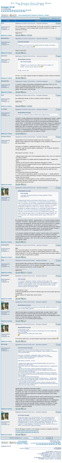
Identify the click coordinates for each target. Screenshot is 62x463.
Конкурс (47, 15)
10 (12, 10)
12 (16, 10)
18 (26, 10)
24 (7, 11)
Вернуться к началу (6, 35)
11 (14, 10)
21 (1, 11)
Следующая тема (55, 18)
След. (24, 11)
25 (8, 11)
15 (21, 10)
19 (28, 10)
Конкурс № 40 (7, 7)
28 (14, 11)
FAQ (12, 3)
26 (10, 11)
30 (17, 11)
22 (3, 11)
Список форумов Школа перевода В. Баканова (30, 15)
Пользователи (25, 3)
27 (12, 11)
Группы (33, 3)
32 (21, 11)
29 (16, 11)
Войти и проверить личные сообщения (28, 4)
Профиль (48, 3)
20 (30, 10)
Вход (42, 4)
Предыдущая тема (45, 18)
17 (24, 10)
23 (5, 11)
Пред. (9, 9)
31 (19, 11)
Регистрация (40, 3)
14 (19, 10)
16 (23, 10)
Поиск (18, 3)
